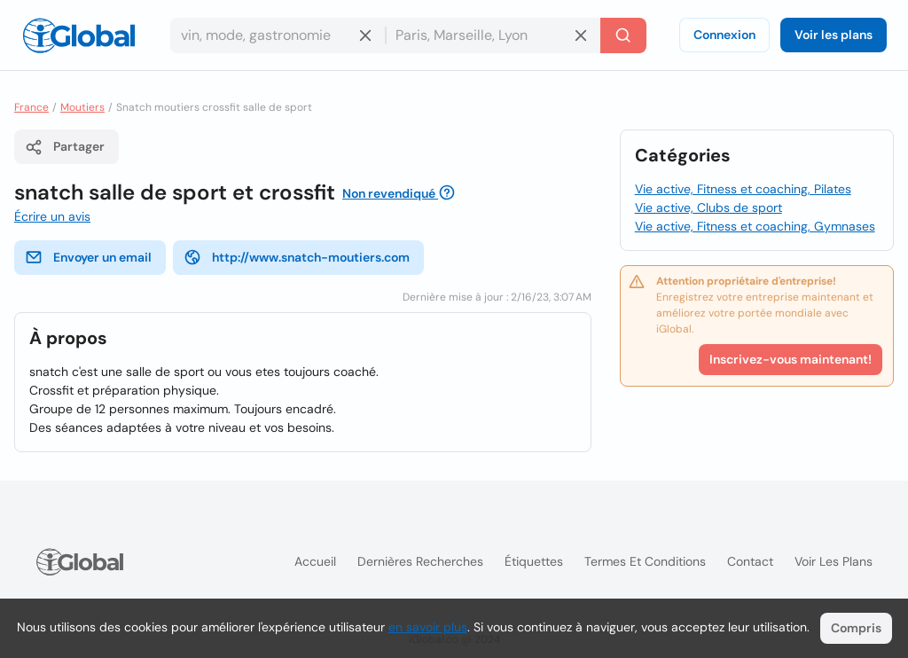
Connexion (724, 35)
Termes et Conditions (645, 561)
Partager (65, 147)
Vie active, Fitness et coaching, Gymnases (755, 226)
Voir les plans (833, 35)
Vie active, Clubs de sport (708, 207)
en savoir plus (427, 627)
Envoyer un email (88, 257)
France (31, 107)
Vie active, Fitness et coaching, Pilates (743, 189)
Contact (750, 561)
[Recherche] (623, 35)
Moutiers (82, 107)
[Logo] (79, 35)
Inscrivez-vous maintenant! (790, 359)
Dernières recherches (420, 561)
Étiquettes (534, 561)
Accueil (315, 561)
